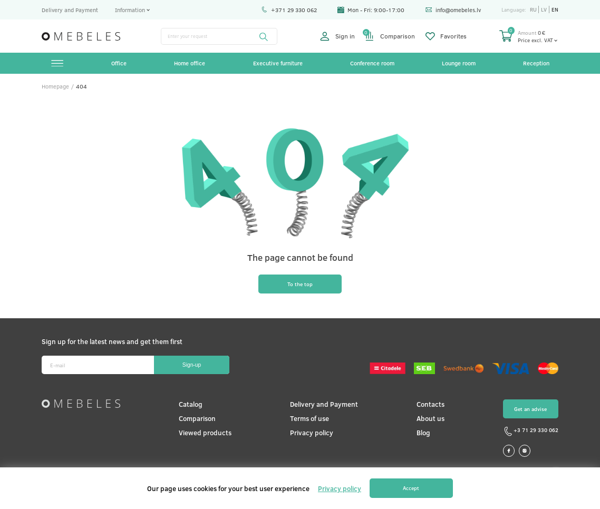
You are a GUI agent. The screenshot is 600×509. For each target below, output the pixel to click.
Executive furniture (278, 63)
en (554, 9)
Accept (411, 488)
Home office (189, 63)
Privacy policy (311, 432)
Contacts (430, 403)
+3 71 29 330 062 (530, 431)
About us (430, 418)
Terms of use (309, 418)
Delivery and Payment (70, 10)
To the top (300, 284)
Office (119, 63)
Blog (423, 432)
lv (544, 9)
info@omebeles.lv (453, 10)
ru (533, 9)
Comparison (390, 36)
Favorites (446, 36)
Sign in (337, 36)
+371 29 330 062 (289, 10)
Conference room (372, 63)
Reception (536, 63)
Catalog (190, 403)
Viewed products (205, 432)
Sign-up (191, 365)
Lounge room (459, 63)
